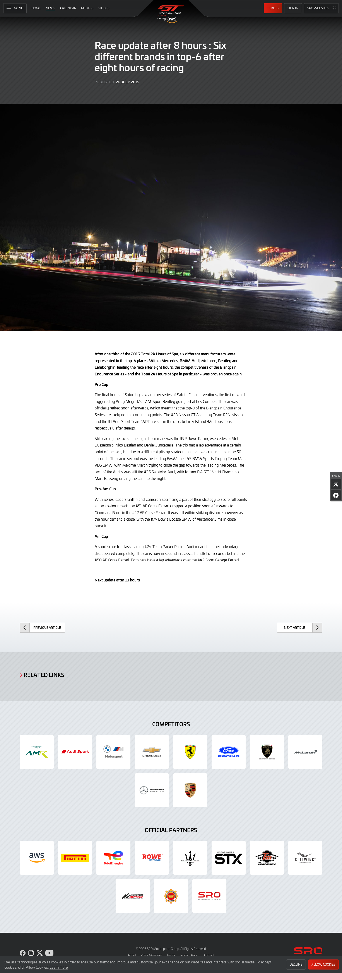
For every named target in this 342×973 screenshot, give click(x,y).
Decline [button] (296, 964)
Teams (171, 955)
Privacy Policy (189, 955)
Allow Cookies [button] (323, 964)
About (132, 955)
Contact (209, 955)
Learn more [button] (59, 967)
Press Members (151, 955)
